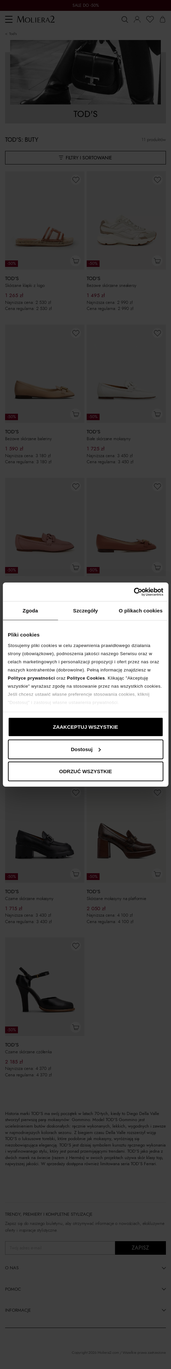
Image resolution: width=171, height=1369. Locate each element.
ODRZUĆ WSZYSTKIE (85, 771)
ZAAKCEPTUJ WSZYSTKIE (85, 727)
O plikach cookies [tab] (141, 610)
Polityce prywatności (31, 677)
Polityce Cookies (86, 677)
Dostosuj (86, 749)
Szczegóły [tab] (85, 610)
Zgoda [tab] (30, 610)
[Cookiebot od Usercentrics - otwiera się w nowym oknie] (133, 591)
